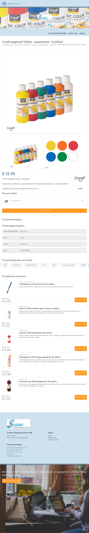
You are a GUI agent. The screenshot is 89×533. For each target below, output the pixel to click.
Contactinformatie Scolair (14, 451)
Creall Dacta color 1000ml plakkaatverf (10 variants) (38, 381)
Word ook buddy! (11, 481)
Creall (80, 188)
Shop (82, 33)
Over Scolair (10, 454)
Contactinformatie (57, 33)
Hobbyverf (53, 44)
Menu (86, 3)
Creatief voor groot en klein (40, 44)
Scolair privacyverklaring (14, 449)
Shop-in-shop (19, 44)
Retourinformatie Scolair (14, 456)
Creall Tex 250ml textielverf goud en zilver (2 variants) (39, 308)
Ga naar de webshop (44, 211)
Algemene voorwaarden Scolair (16, 447)
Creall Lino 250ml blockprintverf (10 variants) (35, 333)
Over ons (73, 33)
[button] (44, 91)
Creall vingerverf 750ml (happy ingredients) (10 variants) (40, 357)
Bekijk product (80, 299)
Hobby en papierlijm (27, 282)
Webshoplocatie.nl (7, 44)
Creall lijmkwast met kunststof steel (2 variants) (37, 284)
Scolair (8, 298)
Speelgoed (27, 44)
